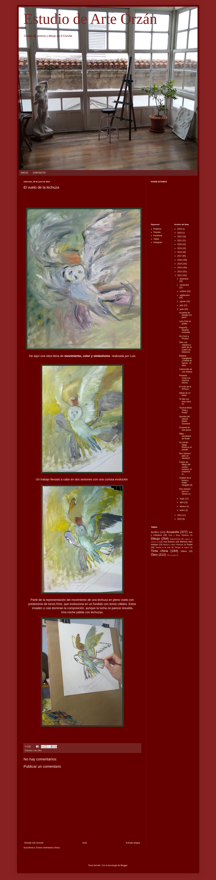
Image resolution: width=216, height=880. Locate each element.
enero (182, 510)
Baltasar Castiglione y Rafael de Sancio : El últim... (185, 361)
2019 (179, 248)
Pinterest (157, 229)
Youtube (157, 232)
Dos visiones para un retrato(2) (185, 455)
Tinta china (159, 551)
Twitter (156, 239)
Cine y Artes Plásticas (178, 535)
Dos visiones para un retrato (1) (185, 491)
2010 (179, 519)
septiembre (185, 295)
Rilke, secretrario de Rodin (185, 436)
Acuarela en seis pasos (185, 428)
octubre (183, 291)
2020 (179, 244)
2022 (179, 236)
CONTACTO (39, 172)
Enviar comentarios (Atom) (48, 847)
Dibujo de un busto (184, 394)
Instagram (157, 242)
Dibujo (155, 538)
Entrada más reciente (33, 843)
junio (182, 309)
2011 (179, 515)
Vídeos (184, 551)
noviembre (184, 285)
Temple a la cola (163, 547)
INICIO (24, 172)
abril (182, 502)
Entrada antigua (133, 843)
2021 (179, 240)
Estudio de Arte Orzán (90, 19)
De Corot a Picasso (184, 337)
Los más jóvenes (167, 542)
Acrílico (155, 532)
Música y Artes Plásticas (173, 545)
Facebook (157, 235)
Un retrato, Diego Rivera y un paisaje (185, 446)
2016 (179, 260)
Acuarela (172, 532)
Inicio (84, 843)
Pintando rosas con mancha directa (184, 379)
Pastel (189, 544)
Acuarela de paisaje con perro (185, 315)
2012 (179, 275)
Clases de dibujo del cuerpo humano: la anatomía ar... (185, 468)
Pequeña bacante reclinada (184, 330)
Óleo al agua (171, 555)
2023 (179, 233)
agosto (183, 301)
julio (182, 305)
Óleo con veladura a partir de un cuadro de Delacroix (185, 347)
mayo (182, 498)
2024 (179, 229)
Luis (35, 750)
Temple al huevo (182, 547)
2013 (179, 271)
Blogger (123, 865)
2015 (179, 264)
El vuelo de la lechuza (185, 388)
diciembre (184, 279)
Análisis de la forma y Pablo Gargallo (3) (185, 481)
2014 (179, 267)
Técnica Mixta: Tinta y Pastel (185, 410)
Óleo (39, 750)
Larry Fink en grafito (185, 322)
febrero (183, 506)
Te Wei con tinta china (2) (185, 401)
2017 (179, 256)
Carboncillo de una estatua (185, 370)
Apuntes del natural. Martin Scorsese (184, 420)
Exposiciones (175, 539)
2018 (179, 252)
